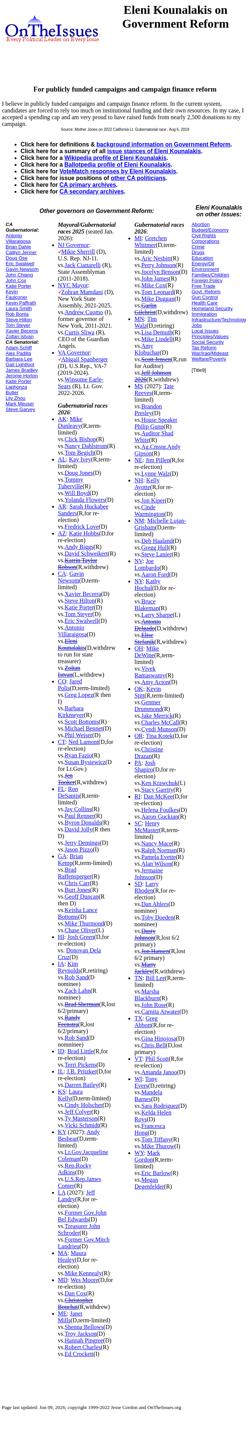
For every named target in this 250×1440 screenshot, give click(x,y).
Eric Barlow (156, 1173)
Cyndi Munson (159, 729)
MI (138, 238)
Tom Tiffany (156, 1139)
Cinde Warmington (149, 510)
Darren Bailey (81, 1085)
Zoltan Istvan (19, 336)
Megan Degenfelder (149, 1183)
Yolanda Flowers (85, 500)
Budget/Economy (210, 230)
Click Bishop (80, 439)
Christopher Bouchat (75, 1303)
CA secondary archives (92, 191)
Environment (205, 269)
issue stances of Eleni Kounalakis (154, 151)
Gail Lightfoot (20, 364)
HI (61, 937)
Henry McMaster (147, 826)
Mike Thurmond (84, 923)
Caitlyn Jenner (21, 252)
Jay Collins (78, 809)
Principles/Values (210, 336)
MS (138, 386)
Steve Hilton (19, 319)
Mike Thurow (157, 1146)
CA (62, 574)
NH (138, 480)
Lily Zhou (15, 398)
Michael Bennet (84, 728)
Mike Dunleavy (70, 422)
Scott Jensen (156, 359)
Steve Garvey (20, 409)
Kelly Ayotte (146, 483)
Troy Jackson (81, 1334)
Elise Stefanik (144, 638)
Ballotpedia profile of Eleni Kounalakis (117, 164)
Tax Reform (204, 347)
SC (138, 823)
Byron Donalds (83, 822)
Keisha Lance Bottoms (78, 913)
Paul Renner (79, 816)
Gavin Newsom (22, 269)
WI (138, 1079)
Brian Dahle (18, 247)
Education (202, 258)
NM (139, 520)
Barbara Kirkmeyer (71, 711)
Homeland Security (212, 308)
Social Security (208, 342)
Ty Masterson (81, 1118)
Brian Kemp (70, 859)
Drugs (198, 252)
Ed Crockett (79, 1354)
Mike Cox (153, 285)
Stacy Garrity (157, 790)
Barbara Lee (19, 359)
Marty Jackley (145, 967)
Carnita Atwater (160, 1011)
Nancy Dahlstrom (86, 446)
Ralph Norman (159, 850)
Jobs (197, 325)
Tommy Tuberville (70, 482)
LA (61, 1192)
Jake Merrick (157, 716)
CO (62, 681)
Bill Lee (155, 978)
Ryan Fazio (78, 755)
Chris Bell (153, 1045)
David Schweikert (86, 553)
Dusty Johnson (144, 934)
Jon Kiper (153, 500)
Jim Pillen (158, 460)
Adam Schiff (19, 347)
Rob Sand (76, 977)
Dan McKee (158, 796)
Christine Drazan (148, 752)
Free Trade (204, 286)
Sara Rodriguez (160, 1106)
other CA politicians (138, 178)
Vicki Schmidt (82, 1125)
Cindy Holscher (84, 1105)
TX (138, 1018)
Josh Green (80, 937)
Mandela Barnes (148, 1095)
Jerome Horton (22, 375)
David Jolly (78, 829)
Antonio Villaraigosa (18, 238)
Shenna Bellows (84, 1327)
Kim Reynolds (69, 967)
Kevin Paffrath (21, 303)
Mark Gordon (147, 1156)
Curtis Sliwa (80, 332)
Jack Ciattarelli (83, 265)
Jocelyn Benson (160, 272)
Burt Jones (77, 890)
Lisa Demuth (157, 332)
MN (139, 319)
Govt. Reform (206, 291)
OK (138, 689)
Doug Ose (17, 258)
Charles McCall (160, 722)
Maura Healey (72, 1256)
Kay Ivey (80, 459)
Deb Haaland (157, 541)
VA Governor (74, 352)
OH (138, 648)
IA (61, 964)
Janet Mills (70, 1316)
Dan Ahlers (154, 904)
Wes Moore (84, 1280)
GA (62, 856)
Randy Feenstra (69, 1021)
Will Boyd (77, 493)
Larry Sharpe (157, 615)
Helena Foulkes (160, 810)
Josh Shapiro (144, 766)
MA (63, 1253)
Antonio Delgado (147, 624)
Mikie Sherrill (78, 251)
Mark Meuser (20, 404)
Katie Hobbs (84, 533)
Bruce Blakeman (146, 604)
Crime (198, 247)
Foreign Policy (207, 280)
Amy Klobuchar (147, 349)
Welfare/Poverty (209, 359)
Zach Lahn (78, 991)
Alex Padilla (18, 353)
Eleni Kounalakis (71, 644)
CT (61, 742)
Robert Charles (83, 1347)
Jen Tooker (66, 778)
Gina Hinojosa (158, 1038)
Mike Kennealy (83, 1273)
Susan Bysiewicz (85, 762)
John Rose (153, 1005)
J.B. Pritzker (82, 1071)
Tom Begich (79, 452)
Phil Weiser (78, 735)
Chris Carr (77, 883)
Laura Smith (19, 308)
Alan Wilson (156, 863)
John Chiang (19, 275)
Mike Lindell (157, 339)
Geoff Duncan (82, 896)
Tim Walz (145, 322)
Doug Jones (79, 473)
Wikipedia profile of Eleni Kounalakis (115, 158)
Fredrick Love (82, 526)
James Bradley (22, 370)
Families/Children (210, 275)
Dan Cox (75, 1293)
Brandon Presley (148, 409)
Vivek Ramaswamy (149, 672)
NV (138, 561)
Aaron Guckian (159, 816)
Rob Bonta (17, 314)
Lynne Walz (155, 473)
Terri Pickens (81, 1065)
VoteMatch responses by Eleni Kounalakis (118, 171)
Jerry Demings (82, 843)
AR (62, 506)
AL (62, 459)
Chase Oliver (80, 930)
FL (61, 789)
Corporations (205, 241)
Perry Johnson (158, 265)
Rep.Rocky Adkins (75, 1168)
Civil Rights (204, 235)
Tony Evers (145, 1082)
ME (62, 1313)
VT (138, 1059)
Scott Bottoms (82, 722)
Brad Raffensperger (75, 873)
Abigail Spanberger (84, 359)
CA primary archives (88, 185)
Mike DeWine (146, 651)
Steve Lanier (156, 554)
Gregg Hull (154, 547)
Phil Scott (157, 1059)
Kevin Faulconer (16, 294)
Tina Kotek (159, 736)
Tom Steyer (18, 325)
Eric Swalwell (20, 263)
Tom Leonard (157, 292)
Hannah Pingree (84, 1340)
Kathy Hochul (147, 584)
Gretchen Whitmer (150, 241)
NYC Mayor (73, 285)
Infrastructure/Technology (219, 319)
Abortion (201, 224)
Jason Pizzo (79, 849)
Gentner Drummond (148, 705)
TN (138, 978)
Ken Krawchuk (159, 783)
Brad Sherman (82, 1004)
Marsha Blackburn (146, 994)
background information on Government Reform (164, 144)
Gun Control (205, 297)
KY (62, 1132)
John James (155, 278)
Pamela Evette (158, 857)
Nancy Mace (156, 843)
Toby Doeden (157, 917)
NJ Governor (73, 245)
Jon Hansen (155, 951)
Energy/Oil (203, 263)
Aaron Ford (155, 574)
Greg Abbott (146, 1021)
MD (63, 1280)
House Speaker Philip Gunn (155, 423)
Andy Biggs (79, 547)
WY (139, 1153)
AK (62, 419)
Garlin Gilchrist (145, 308)
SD (138, 884)
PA (137, 763)
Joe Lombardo (146, 564)
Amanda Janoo (159, 1072)
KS (61, 1091)
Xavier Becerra (22, 331)
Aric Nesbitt (156, 258)
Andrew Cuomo (84, 312)
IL (61, 1071)
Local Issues (205, 331)
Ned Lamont (83, 742)
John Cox (16, 280)
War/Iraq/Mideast (210, 353)
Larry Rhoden (146, 887)
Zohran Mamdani (82, 292)
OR (138, 736)
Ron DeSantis (69, 792)
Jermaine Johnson (148, 873)
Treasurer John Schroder (79, 1229)
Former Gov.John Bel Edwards (82, 1216)
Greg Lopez (79, 695)
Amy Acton (155, 682)
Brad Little (80, 1051)
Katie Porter (18, 286)
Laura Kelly (70, 1094)
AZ (62, 533)
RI (137, 796)
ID (61, 1051)
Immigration (204, 314)
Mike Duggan (157, 299)
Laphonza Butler (16, 389)
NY (138, 581)
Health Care (204, 303)
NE (138, 460)
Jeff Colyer (78, 1112)
